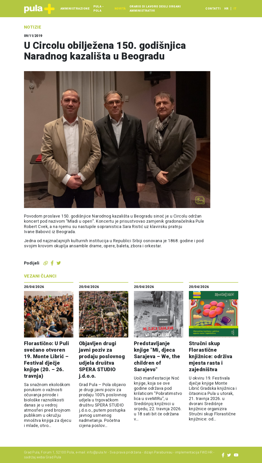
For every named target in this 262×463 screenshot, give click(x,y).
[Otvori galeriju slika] (200, 200)
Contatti (213, 8)
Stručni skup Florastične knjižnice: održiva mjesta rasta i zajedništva (210, 356)
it (235, 8)
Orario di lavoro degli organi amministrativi (155, 8)
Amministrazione (75, 8)
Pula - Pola (98, 8)
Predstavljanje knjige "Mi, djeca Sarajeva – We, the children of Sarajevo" (157, 356)
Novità (120, 8)
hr (226, 8)
